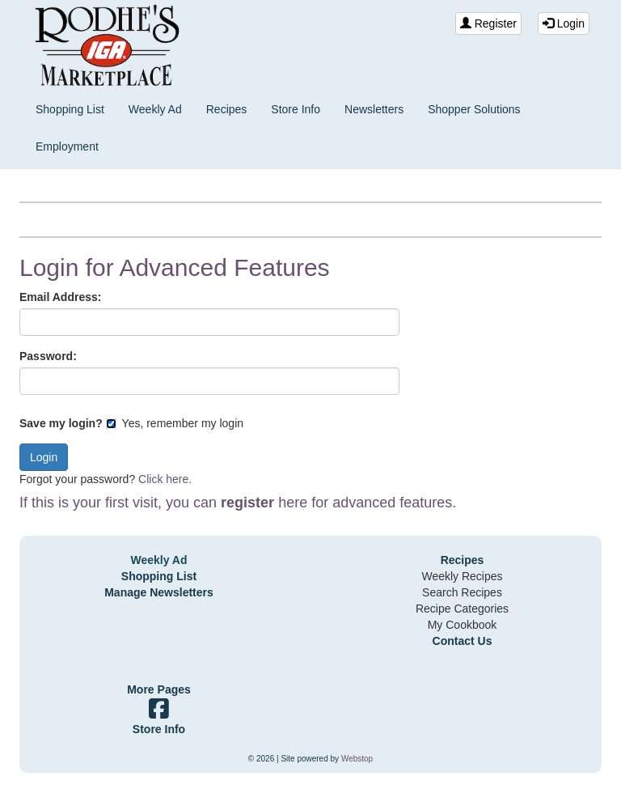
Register (488, 23)
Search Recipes (462, 592)
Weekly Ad (155, 109)
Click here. (165, 479)
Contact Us (462, 640)
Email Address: (60, 297)
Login (564, 23)
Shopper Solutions (474, 109)
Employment (67, 146)
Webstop (357, 758)
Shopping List (70, 109)
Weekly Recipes (461, 576)
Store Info (295, 109)
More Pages (159, 689)
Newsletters (373, 109)
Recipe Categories (462, 608)
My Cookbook (462, 624)
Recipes (226, 109)
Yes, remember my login (174, 423)
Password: (48, 356)
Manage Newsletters (158, 592)
